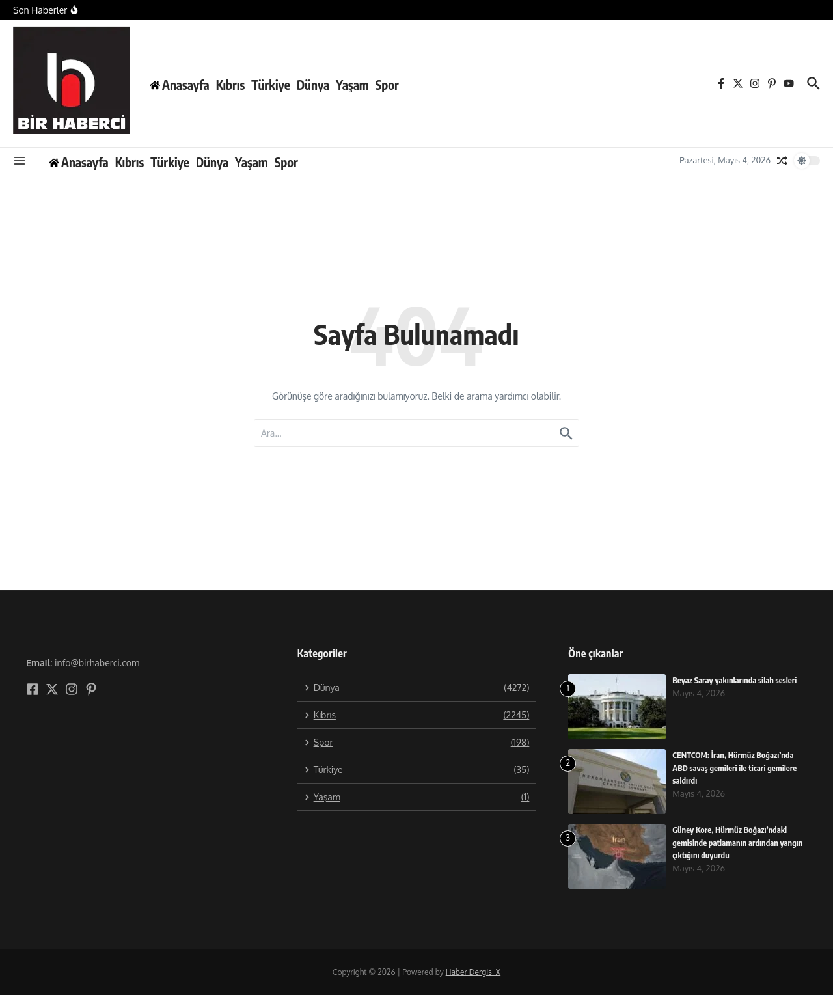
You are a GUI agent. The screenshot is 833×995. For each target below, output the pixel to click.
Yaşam (352, 84)
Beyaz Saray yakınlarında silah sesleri (736, 680)
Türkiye (270, 84)
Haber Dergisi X (473, 972)
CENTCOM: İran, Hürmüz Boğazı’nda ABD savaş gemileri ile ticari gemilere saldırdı (736, 767)
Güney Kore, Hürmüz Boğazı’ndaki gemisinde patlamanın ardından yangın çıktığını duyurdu (731, 842)
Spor (387, 84)
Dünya (313, 84)
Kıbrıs (230, 84)
